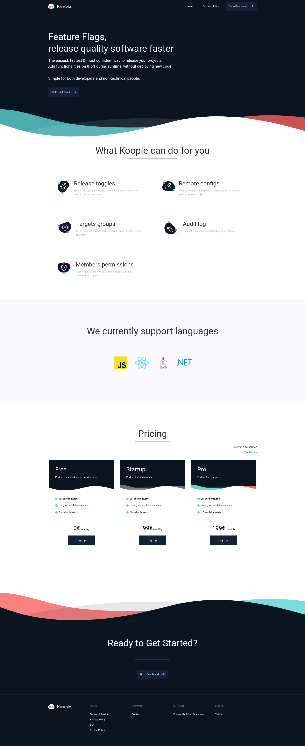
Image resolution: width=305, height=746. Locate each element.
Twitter (219, 714)
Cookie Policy (97, 730)
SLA (92, 724)
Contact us (251, 452)
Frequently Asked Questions (188, 714)
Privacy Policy (97, 719)
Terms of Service (99, 714)
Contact (136, 714)
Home (190, 6)
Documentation (210, 6)
